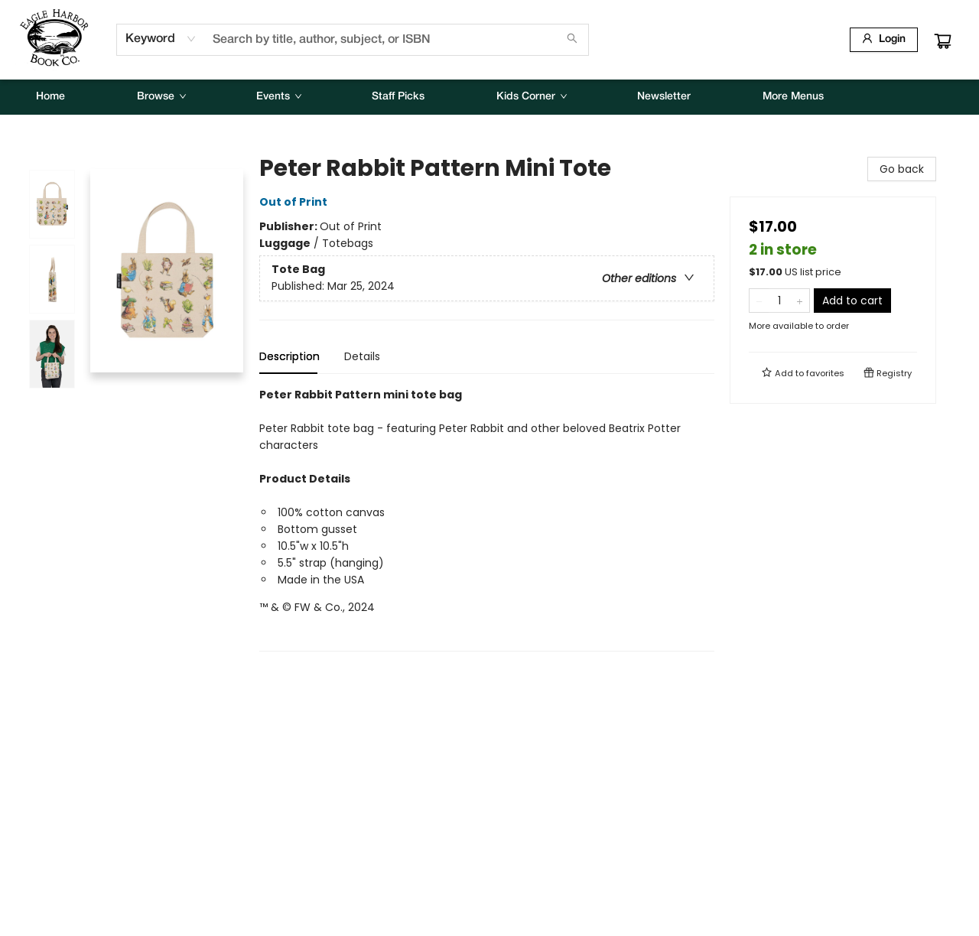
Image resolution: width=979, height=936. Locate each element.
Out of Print (295, 202)
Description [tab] (289, 356)
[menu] (489, 97)
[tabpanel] (486, 519)
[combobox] (161, 39)
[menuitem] (50, 97)
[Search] (572, 39)
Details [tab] (362, 356)
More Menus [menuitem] (793, 97)
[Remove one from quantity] (759, 300)
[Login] (884, 40)
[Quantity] (779, 300)
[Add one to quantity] (799, 300)
